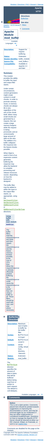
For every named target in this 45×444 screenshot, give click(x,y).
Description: (9, 49)
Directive (13, 319)
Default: (11, 340)
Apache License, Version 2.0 (27, 435)
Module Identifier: (11, 59)
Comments (26, 29)
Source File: (9, 61)
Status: (7, 56)
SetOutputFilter (11, 203)
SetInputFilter (11, 200)
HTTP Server (15, 25)
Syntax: (11, 335)
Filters (24, 25)
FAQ (27, 4)
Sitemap (40, 4)
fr (17, 45)
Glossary (33, 4)
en (15, 43)
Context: (11, 345)
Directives (21, 4)
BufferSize (24, 18)
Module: (11, 358)
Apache (6, 25)
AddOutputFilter (11, 205)
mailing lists (22, 424)
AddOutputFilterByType (14, 209)
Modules (13, 4)
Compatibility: (9, 64)
